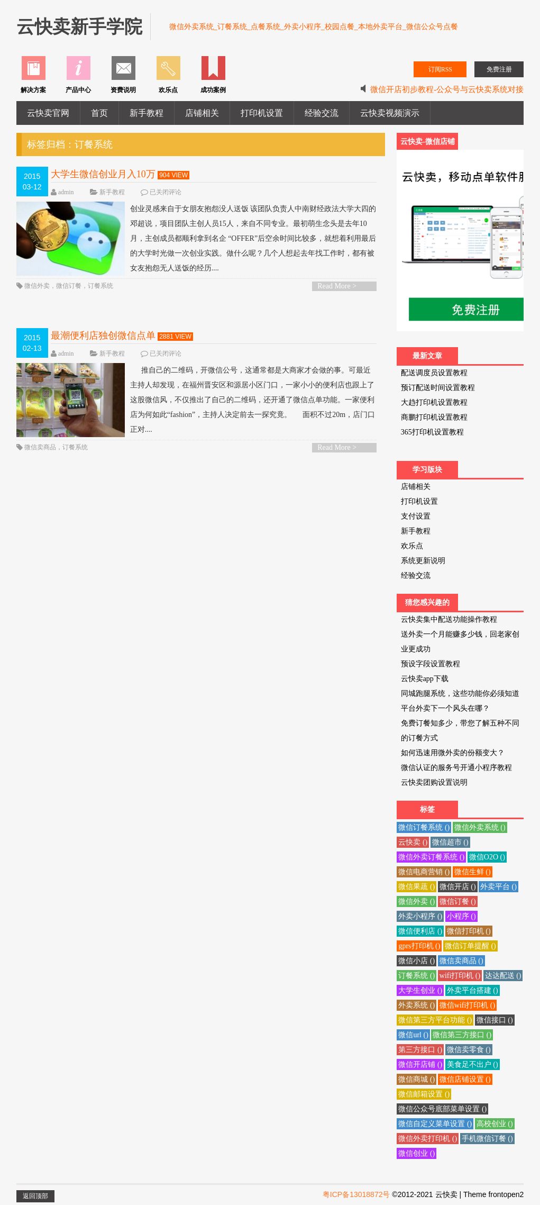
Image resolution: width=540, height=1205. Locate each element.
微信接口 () (495, 1020)
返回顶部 (35, 1196)
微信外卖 (37, 285)
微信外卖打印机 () (427, 1139)
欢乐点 (412, 546)
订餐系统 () (416, 976)
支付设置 (416, 516)
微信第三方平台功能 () (435, 1020)
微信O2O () (487, 857)
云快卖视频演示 (389, 112)
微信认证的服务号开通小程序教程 (456, 768)
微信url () (413, 1035)
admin (66, 192)
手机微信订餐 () (487, 1139)
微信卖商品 (40, 447)
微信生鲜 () (472, 872)
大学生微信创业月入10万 (103, 174)
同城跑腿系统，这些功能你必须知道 (460, 693)
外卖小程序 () (420, 916)
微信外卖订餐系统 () (431, 857)
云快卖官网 (48, 112)
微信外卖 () (416, 901)
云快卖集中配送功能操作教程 (449, 619)
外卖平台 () (498, 887)
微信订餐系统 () (424, 827)
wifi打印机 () (460, 976)
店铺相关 (202, 112)
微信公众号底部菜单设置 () (442, 1109)
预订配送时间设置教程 (438, 388)
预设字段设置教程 (430, 664)
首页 (99, 112)
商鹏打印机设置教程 (434, 417)
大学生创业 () (420, 990)
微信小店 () (416, 961)
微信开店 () (458, 887)
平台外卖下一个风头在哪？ (445, 708)
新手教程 (146, 112)
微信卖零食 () (469, 1050)
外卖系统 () (416, 1005)
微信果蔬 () (416, 887)
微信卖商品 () (461, 961)
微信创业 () (416, 1153)
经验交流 (321, 112)
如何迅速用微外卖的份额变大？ (453, 753)
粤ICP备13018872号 (356, 1194)
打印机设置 (262, 112)
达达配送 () (503, 976)
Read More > (336, 286)
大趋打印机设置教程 (434, 402)
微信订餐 (68, 285)
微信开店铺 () (420, 1064)
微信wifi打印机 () (467, 1005)
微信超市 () (450, 842)
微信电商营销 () (424, 872)
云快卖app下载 (425, 679)
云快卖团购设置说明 (434, 782)
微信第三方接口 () (462, 1035)
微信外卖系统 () (480, 827)
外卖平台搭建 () (472, 990)
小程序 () (461, 916)
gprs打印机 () (419, 946)
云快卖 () (412, 842)
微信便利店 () (420, 931)
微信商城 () (416, 1079)
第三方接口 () (420, 1050)
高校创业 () (495, 1124)
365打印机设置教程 (432, 432)
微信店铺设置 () (465, 1079)
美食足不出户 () (472, 1064)
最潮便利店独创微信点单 (103, 335)
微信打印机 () (469, 931)
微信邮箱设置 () (424, 1094)
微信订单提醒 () (470, 946)
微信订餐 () (458, 901)
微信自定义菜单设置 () (435, 1124)
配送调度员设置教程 (434, 373)
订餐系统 (100, 285)
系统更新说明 (423, 561)
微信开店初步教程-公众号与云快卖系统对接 (447, 89)
